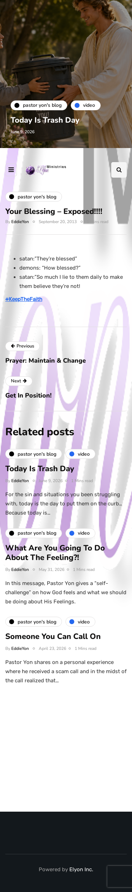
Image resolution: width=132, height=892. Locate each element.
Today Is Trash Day (45, 120)
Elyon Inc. (81, 869)
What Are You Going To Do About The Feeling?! (55, 555)
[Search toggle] (119, 170)
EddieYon (20, 221)
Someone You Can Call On (53, 639)
